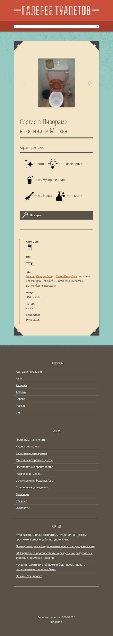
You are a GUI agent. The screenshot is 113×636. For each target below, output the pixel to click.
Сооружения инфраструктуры (35, 480)
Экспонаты (23, 507)
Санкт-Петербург (66, 276)
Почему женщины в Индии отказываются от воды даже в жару (55, 546)
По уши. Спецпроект (29, 576)
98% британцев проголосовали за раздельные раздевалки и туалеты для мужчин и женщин (54, 555)
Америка (21, 385)
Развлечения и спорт (29, 473)
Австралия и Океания (29, 371)
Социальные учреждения (32, 487)
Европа (20, 398)
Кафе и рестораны (27, 446)
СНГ (18, 412)
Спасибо (56, 622)
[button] (90, 83)
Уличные (21, 501)
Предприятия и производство (34, 467)
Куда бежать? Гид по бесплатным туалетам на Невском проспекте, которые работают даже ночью (51, 537)
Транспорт (22, 494)
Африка (21, 392)
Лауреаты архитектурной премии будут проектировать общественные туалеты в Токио (50, 567)
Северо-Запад (45, 276)
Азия (19, 378)
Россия (30, 276)
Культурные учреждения (31, 453)
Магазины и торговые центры (34, 460)
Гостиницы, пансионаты (31, 439)
